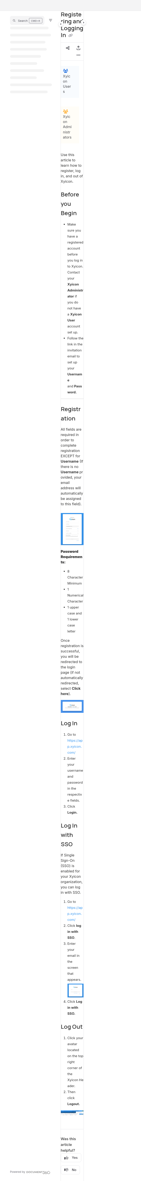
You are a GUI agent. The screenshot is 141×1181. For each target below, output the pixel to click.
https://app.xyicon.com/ (75, 746)
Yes (71, 1157)
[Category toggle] (60, 24)
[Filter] (50, 20)
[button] (27, 20)
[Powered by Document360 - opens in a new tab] (30, 1172)
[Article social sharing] (67, 48)
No (70, 1170)
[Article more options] (78, 55)
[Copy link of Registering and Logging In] (70, 35)
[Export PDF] (78, 48)
